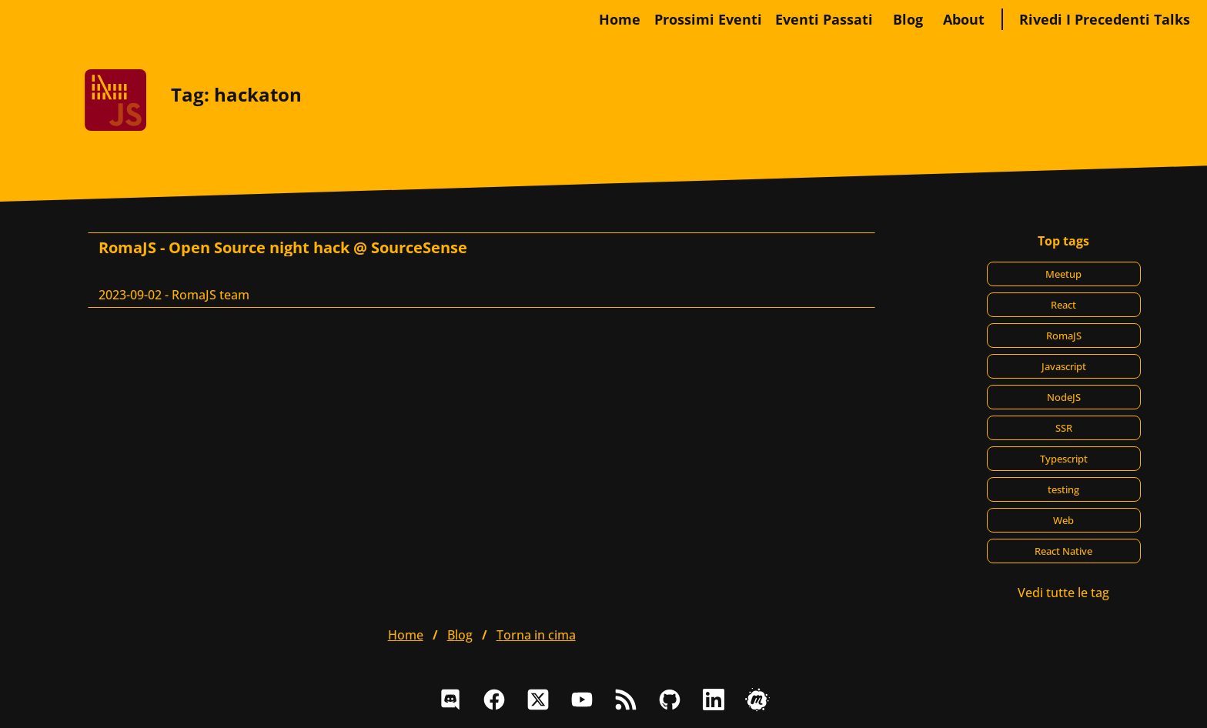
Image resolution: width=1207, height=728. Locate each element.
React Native (1063, 551)
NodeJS (1064, 397)
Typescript (1064, 459)
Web (1063, 520)
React (1063, 305)
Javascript (1063, 366)
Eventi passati (824, 19)
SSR (1063, 428)
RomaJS (1064, 335)
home (619, 19)
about (964, 19)
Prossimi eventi (708, 19)
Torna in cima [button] (536, 635)
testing (1063, 489)
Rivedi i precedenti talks (1104, 19)
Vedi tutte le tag (1063, 592)
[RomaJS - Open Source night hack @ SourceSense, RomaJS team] (481, 270)
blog (908, 19)
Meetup (1063, 274)
